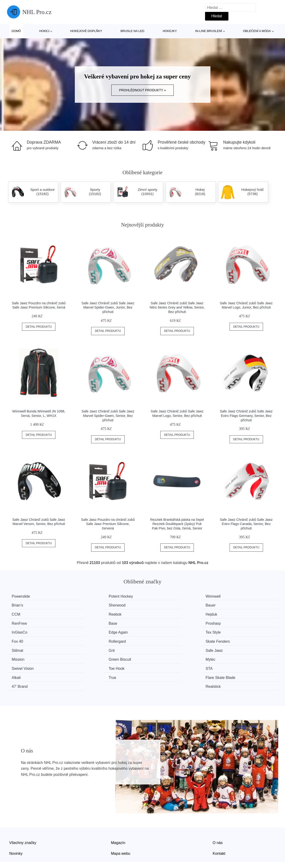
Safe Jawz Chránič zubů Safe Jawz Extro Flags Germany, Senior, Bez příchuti (246, 415)
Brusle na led (132, 31)
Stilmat (157, 631)
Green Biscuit (163, 640)
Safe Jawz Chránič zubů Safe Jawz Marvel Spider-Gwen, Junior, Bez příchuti (108, 307)
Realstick (229, 658)
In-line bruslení (208, 31)
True (16, 658)
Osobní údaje (122, 835)
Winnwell (159, 596)
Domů (16, 31)
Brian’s (227, 596)
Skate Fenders (94, 631)
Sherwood (21, 605)
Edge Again (91, 622)
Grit (225, 631)
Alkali (226, 649)
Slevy (13, 835)
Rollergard (21, 631)
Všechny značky (22, 814)
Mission (88, 640)
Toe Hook (90, 649)
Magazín (118, 814)
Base (156, 614)
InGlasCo (21, 622)
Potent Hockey (94, 596)
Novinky (16, 824)
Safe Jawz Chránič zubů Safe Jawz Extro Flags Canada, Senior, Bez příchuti (246, 524)
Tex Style (159, 622)
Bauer (87, 605)
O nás (218, 814)
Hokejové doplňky (86, 31)
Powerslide (22, 596)
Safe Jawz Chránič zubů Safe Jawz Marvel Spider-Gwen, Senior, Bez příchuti (108, 415)
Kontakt (219, 824)
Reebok (228, 605)
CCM (156, 605)
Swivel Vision (24, 649)
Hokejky (170, 31)
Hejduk (19, 614)
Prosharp (229, 614)
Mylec (226, 640)
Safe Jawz (21, 640)
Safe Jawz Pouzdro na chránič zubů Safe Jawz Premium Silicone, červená (108, 524)
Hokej (44, 31)
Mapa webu (120, 824)
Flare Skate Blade (97, 658)
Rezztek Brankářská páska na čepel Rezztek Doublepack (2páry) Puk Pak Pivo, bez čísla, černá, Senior (177, 524)
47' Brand (160, 658)
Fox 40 (227, 622)
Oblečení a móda (257, 31)
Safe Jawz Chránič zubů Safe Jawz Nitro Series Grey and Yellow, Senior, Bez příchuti (177, 307)
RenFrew (89, 614)
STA (155, 649)
